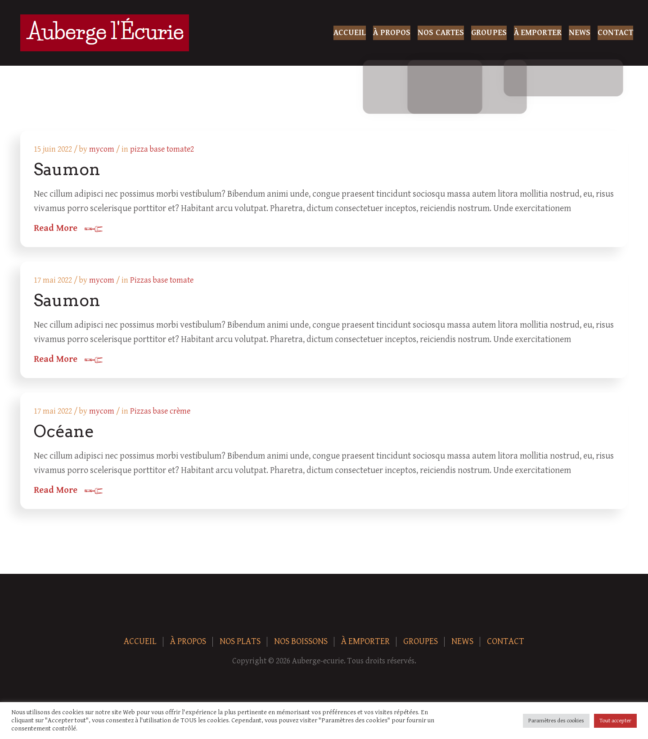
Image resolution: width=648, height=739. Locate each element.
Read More (56, 229)
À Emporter (538, 32)
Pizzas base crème (161, 416)
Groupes (489, 32)
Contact (615, 32)
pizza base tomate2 (163, 150)
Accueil (349, 32)
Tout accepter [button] (615, 720)
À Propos (391, 32)
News (579, 32)
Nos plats (240, 648)
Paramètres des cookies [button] (556, 720)
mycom (102, 150)
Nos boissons (301, 648)
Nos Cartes (441, 32)
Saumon (68, 170)
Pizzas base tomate (162, 283)
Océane (65, 436)
